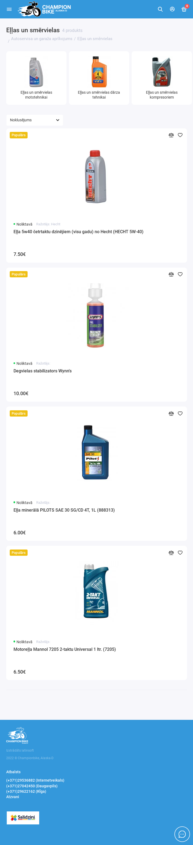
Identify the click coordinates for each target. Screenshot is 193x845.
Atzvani (12, 797)
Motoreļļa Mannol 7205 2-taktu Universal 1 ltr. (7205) (65, 649)
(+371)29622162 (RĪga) (26, 791)
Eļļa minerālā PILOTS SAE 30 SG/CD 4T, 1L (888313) (64, 510)
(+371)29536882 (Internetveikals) (35, 780)
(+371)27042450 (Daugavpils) (32, 786)
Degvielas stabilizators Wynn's (43, 370)
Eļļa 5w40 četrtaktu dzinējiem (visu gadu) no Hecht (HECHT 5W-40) (79, 231)
